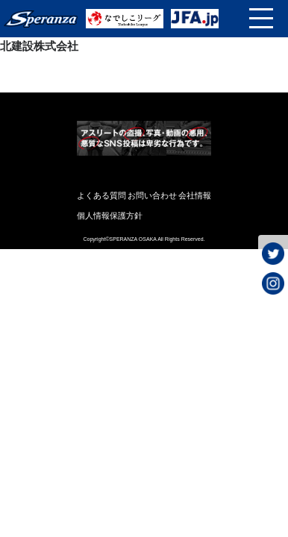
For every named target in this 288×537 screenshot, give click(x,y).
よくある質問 (101, 195)
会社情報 (194, 195)
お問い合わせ (152, 195)
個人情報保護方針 (110, 215)
